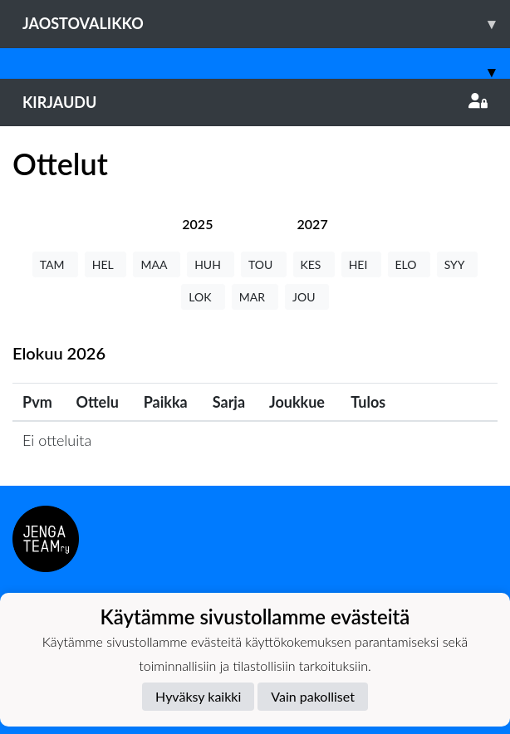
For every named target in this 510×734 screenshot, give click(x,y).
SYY (457, 264)
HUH (210, 264)
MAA (156, 264)
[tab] (197, 223)
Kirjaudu (255, 102)
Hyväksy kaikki (198, 696)
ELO (409, 264)
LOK (203, 297)
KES (314, 264)
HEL (106, 264)
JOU (306, 297)
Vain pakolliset (313, 696)
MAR (255, 297)
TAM (55, 264)
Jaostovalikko (266, 23)
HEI (361, 264)
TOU (263, 264)
